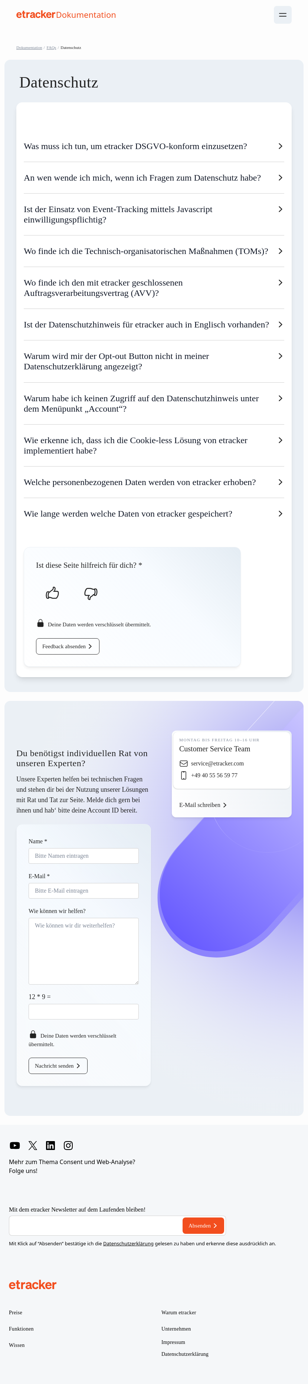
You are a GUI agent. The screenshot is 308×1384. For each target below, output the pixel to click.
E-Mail (39, 876)
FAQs (51, 47)
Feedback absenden (64, 646)
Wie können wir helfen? (57, 911)
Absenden (200, 1226)
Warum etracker (178, 1312)
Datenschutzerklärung (128, 1243)
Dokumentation (29, 47)
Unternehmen (176, 1329)
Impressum (173, 1342)
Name (38, 841)
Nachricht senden (54, 1066)
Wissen (16, 1345)
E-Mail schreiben (199, 805)
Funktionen (21, 1329)
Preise (15, 1312)
